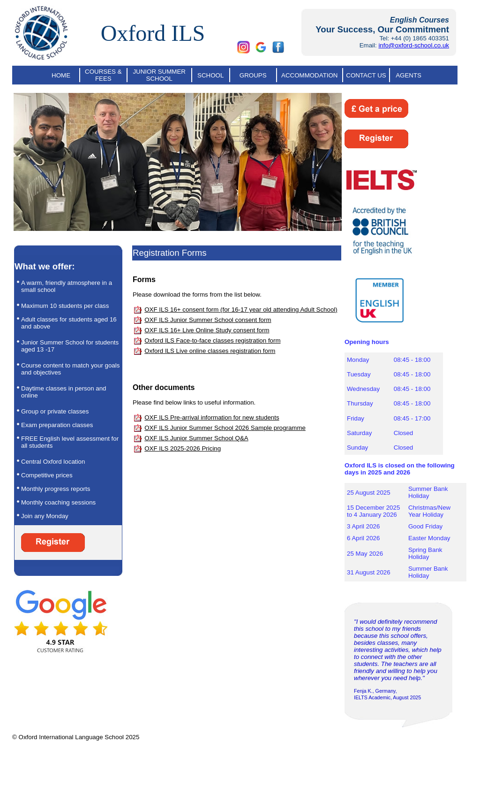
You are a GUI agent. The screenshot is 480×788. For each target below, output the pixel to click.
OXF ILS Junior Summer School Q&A (196, 438)
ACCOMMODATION (309, 75)
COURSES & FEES (103, 75)
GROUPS (253, 75)
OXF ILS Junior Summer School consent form (207, 319)
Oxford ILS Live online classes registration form (209, 350)
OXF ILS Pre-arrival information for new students (211, 417)
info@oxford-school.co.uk (413, 45)
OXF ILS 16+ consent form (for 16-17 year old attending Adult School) (241, 309)
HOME (61, 75)
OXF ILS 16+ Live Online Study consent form (206, 330)
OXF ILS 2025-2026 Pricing (182, 448)
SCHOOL (210, 75)
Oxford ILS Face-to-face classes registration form (212, 340)
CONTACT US (366, 75)
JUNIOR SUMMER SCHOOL (159, 75)
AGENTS (408, 75)
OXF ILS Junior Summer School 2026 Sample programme (225, 427)
